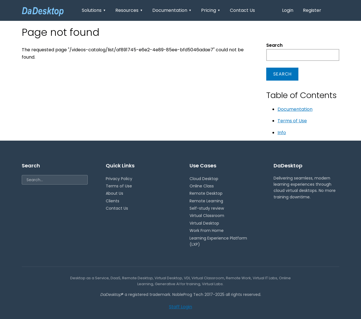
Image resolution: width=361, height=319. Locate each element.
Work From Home (207, 230)
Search (274, 45)
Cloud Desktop (204, 178)
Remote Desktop (206, 193)
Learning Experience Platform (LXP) (218, 241)
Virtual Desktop (204, 223)
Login (287, 10)
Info (282, 132)
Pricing (210, 10)
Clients (112, 201)
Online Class (202, 186)
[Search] (55, 180)
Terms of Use (292, 121)
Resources (129, 10)
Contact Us (242, 10)
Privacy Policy (119, 178)
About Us (114, 193)
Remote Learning (206, 201)
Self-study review (207, 208)
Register (312, 10)
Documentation (171, 10)
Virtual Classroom (207, 215)
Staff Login (180, 307)
